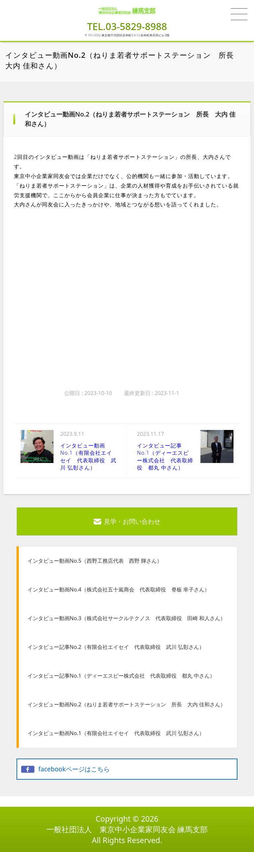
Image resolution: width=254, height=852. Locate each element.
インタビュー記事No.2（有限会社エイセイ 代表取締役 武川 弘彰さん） (115, 647)
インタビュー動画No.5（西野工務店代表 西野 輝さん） (94, 560)
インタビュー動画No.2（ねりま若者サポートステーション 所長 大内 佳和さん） (126, 704)
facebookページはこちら (74, 768)
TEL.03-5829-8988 (127, 26)
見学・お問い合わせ (132, 521)
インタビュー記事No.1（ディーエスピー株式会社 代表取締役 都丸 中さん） (121, 675)
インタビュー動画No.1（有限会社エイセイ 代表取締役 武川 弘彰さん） (115, 733)
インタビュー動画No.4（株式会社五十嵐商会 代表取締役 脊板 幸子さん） (118, 589)
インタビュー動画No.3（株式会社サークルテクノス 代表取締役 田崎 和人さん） (126, 618)
